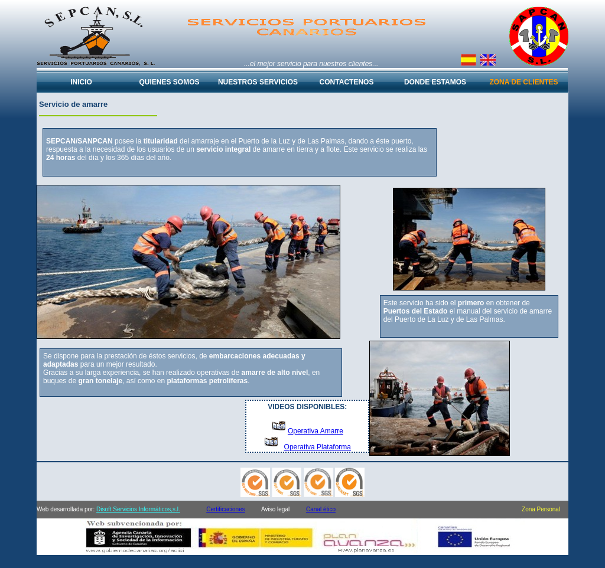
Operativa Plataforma (317, 447)
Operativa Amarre (315, 431)
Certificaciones (225, 509)
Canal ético (321, 509)
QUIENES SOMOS (169, 82)
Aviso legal (275, 509)
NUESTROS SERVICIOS (258, 82)
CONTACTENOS (347, 82)
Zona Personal (541, 509)
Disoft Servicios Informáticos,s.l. (138, 509)
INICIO (81, 82)
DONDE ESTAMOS (435, 82)
